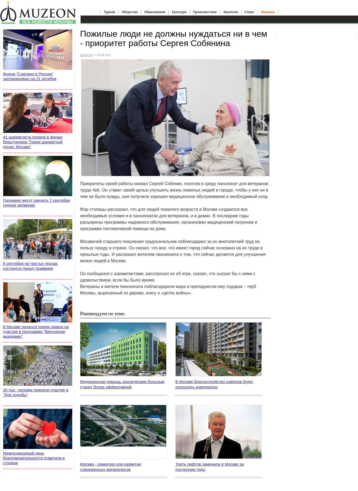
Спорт (249, 12)
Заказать (268, 12)
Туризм (109, 12)
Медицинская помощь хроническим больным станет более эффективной (122, 384)
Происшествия (205, 12)
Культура (179, 12)
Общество (130, 12)
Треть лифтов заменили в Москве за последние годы (209, 467)
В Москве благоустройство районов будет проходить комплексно (214, 384)
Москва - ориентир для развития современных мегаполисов (110, 467)
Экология (230, 12)
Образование (154, 12)
